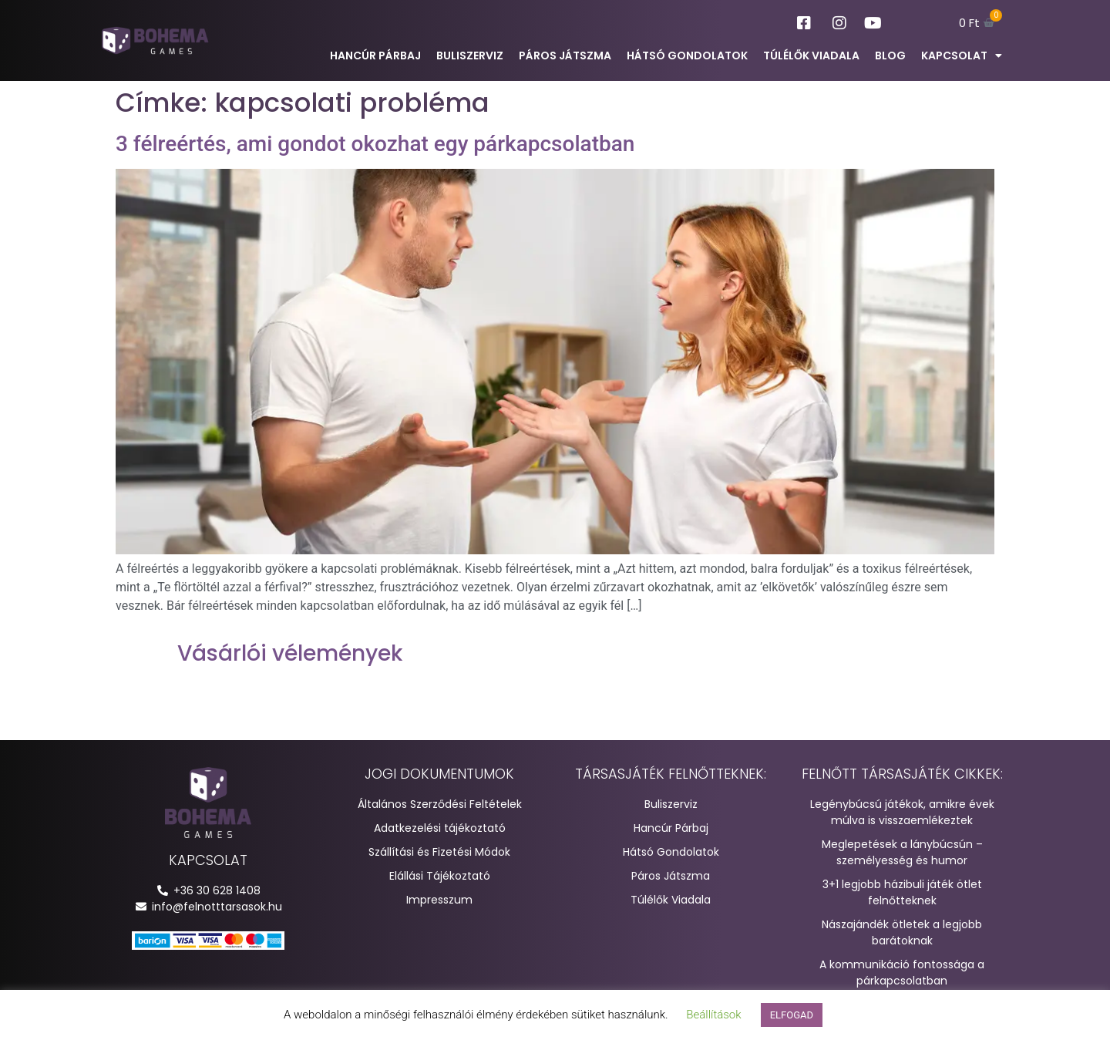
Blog (890, 55)
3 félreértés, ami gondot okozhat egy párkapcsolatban (375, 144)
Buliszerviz (469, 55)
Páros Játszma (565, 55)
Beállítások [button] (713, 1014)
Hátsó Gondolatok (687, 55)
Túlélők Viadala (811, 55)
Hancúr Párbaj (375, 55)
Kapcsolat (961, 55)
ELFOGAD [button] (791, 1015)
